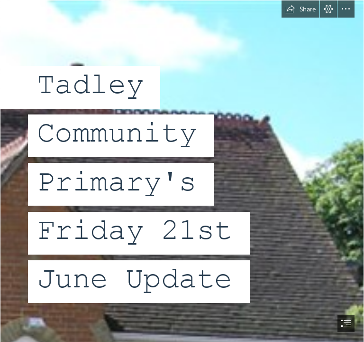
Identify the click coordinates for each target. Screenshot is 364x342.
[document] (182, 171)
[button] (300, 9)
